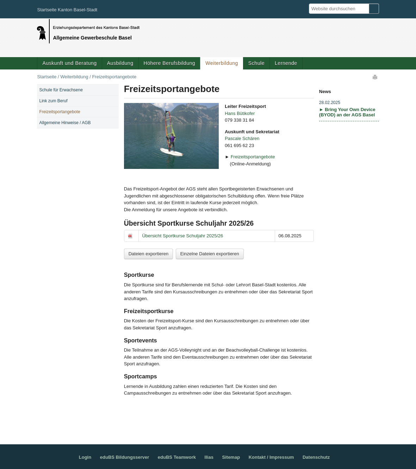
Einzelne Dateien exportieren (209, 253)
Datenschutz (316, 457)
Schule (256, 63)
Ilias (209, 457)
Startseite (46, 76)
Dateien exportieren (148, 253)
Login (85, 457)
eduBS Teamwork (177, 457)
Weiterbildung (221, 63)
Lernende (286, 63)
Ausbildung (120, 63)
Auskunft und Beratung (69, 63)
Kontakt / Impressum (271, 457)
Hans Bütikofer (240, 113)
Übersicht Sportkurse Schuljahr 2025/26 (182, 235)
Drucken (375, 77)
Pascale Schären (242, 138)
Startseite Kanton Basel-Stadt (67, 9)
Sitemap (231, 457)
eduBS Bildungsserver (124, 457)
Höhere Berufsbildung (169, 63)
